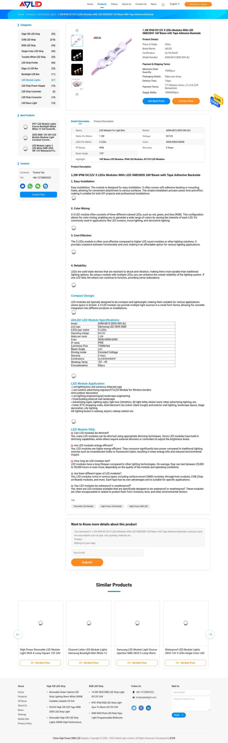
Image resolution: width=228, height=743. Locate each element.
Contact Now (38, 194)
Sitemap (22, 714)
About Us (22, 705)
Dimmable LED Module (83, 506)
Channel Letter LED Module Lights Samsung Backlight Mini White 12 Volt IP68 (87, 653)
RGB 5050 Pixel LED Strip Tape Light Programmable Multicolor (107, 715)
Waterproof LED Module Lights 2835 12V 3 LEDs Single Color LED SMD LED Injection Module (184, 653)
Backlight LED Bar (38, 74)
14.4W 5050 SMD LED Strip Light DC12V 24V (108, 694)
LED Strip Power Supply (38, 85)
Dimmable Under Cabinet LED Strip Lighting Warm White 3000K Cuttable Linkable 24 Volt (66, 696)
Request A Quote (198, 4)
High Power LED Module (111, 506)
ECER (172, 738)
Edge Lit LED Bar (38, 68)
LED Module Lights (38, 80)
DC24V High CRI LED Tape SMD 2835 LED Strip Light (65, 709)
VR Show (22, 701)
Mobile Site (23, 719)
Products (22, 696)
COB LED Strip (38, 39)
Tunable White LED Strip (38, 57)
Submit (87, 562)
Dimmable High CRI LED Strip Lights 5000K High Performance (65, 719)
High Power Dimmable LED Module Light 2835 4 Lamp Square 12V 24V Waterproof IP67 (40, 653)
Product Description (104, 121)
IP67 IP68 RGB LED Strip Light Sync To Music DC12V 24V (107, 704)
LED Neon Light (38, 103)
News (21, 710)
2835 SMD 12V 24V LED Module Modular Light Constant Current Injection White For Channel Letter (44, 137)
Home (21, 692)
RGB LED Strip (38, 45)
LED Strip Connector (38, 97)
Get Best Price (156, 101)
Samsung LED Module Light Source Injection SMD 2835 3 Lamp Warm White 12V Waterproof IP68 (137, 653)
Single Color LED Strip (38, 51)
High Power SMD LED (138, 506)
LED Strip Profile (38, 62)
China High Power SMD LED (66, 738)
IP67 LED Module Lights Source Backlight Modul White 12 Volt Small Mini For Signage (44, 126)
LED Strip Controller (38, 91)
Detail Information (80, 121)
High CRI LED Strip (38, 34)
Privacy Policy (25, 723)
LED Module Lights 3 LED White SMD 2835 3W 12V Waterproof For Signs (44, 148)
